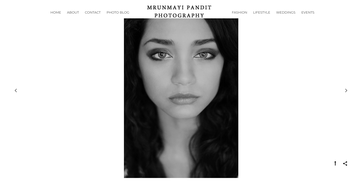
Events (307, 19)
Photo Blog (118, 19)
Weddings (285, 19)
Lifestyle (261, 19)
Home (55, 19)
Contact (93, 19)
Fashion (239, 19)
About (73, 19)
